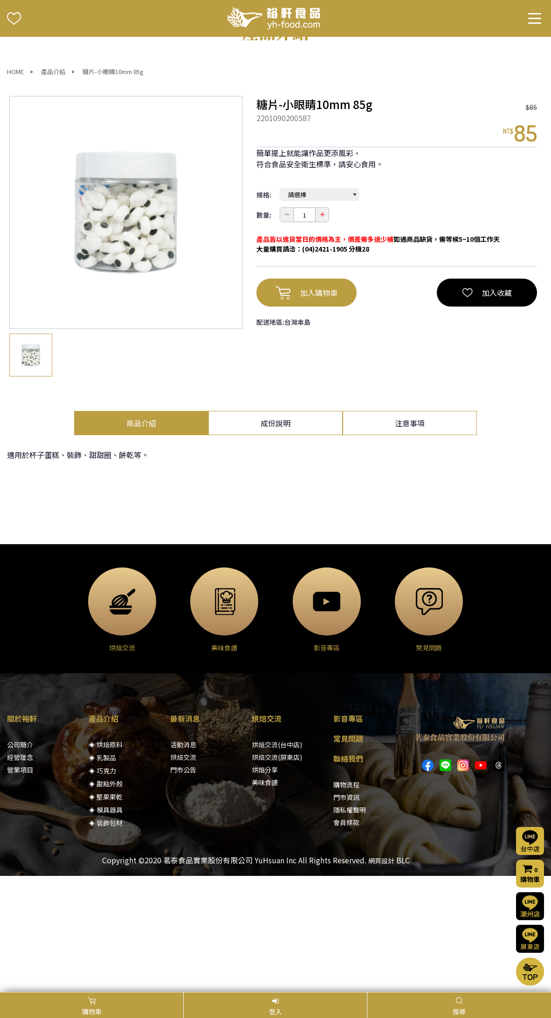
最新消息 (185, 834)
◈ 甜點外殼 (106, 899)
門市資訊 (346, 913)
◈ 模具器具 (106, 925)
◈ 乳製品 (102, 873)
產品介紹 (53, 187)
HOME (15, 187)
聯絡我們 (348, 874)
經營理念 (20, 873)
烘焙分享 (265, 885)
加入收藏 (487, 408)
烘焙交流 (183, 873)
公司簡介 (20, 860)
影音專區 (348, 834)
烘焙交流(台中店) (277, 860)
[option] (126, 328)
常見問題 (348, 854)
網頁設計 (381, 976)
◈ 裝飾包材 (106, 938)
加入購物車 (306, 409)
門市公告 (183, 885)
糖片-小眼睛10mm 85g (113, 187)
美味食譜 (265, 898)
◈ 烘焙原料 (106, 860)
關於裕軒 (22, 834)
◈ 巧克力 (102, 886)
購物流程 (346, 900)
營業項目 (20, 885)
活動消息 (183, 860)
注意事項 (410, 539)
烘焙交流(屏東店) (277, 873)
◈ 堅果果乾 (106, 912)
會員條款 (346, 938)
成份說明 (275, 539)
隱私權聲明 (349, 925)
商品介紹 (141, 539)
